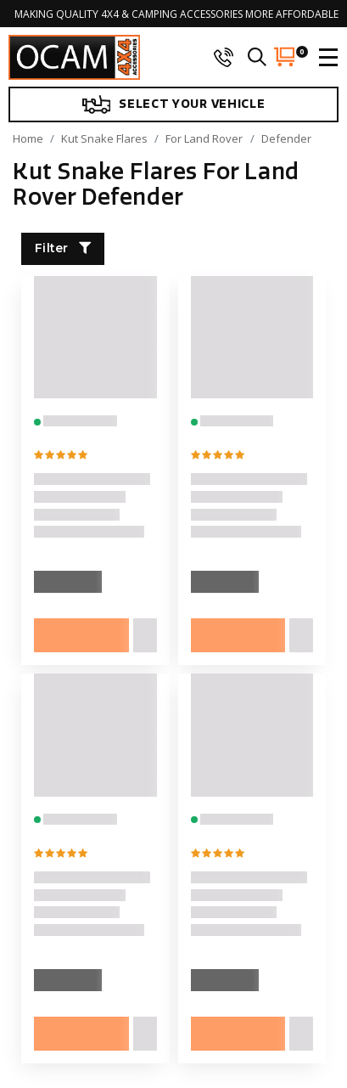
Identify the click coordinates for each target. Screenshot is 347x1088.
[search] (257, 57)
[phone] (223, 57)
